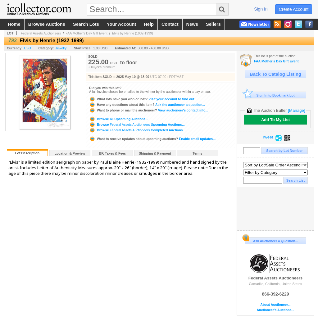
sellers (213, 24)
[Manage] (296, 110)
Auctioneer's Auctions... (275, 310)
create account (294, 9)
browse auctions (46, 24)
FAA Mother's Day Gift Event (86, 33)
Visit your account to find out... (143, 99)
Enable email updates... (152, 139)
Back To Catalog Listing (275, 74)
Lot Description (27, 153)
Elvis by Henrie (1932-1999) (132, 33)
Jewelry (60, 48)
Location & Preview (70, 153)
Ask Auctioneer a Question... (271, 240)
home (14, 24)
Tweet (267, 137)
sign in (261, 9)
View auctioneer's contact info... (148, 110)
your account (121, 24)
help (149, 24)
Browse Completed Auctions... (137, 130)
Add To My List (275, 119)
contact (170, 24)
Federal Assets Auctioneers (41, 33)
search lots (86, 24)
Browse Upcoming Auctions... (118, 119)
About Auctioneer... (275, 304)
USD (27, 48)
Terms (197, 153)
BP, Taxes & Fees (112, 153)
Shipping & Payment (155, 153)
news (192, 24)
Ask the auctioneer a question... (147, 104)
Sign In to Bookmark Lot (270, 95)
